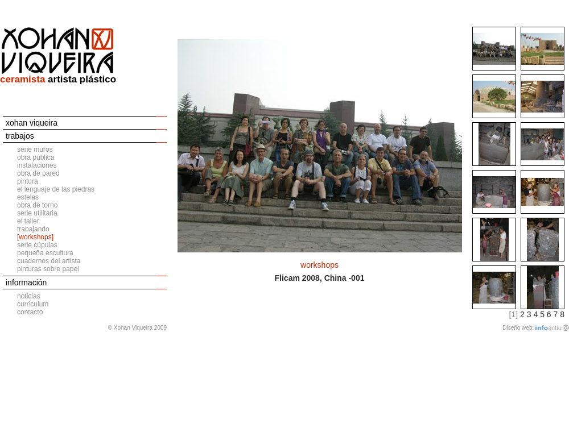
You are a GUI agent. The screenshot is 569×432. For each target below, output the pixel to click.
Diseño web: (518, 328)
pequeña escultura (45, 253)
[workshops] (35, 237)
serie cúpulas (37, 245)
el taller (28, 221)
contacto (30, 312)
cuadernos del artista (48, 261)
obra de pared (38, 173)
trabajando (33, 229)
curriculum (32, 304)
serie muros (35, 149)
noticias (28, 296)
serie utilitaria (37, 213)
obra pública (35, 157)
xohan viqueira (31, 122)
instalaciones (36, 165)
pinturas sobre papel (48, 269)
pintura (27, 181)
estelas (28, 197)
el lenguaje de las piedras (55, 189)
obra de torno (37, 205)
